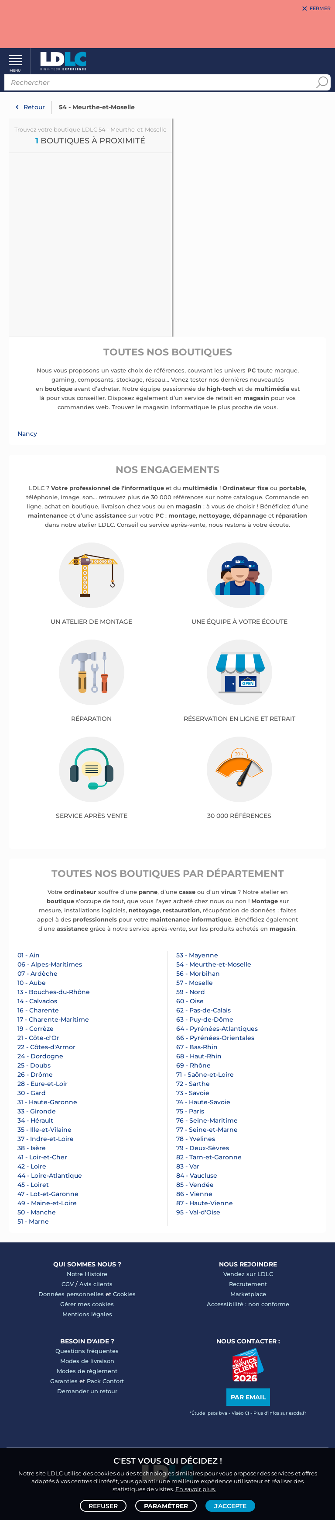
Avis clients (96, 1283)
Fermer (320, 8)
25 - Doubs (34, 1065)
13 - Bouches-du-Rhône (53, 992)
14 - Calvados (37, 1001)
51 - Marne (33, 1221)
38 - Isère (31, 1148)
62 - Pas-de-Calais (203, 1010)
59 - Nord (190, 992)
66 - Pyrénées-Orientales (215, 1038)
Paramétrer (166, 1505)
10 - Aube (31, 983)
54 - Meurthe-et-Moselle (213, 964)
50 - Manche (36, 1212)
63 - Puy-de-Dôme (204, 1019)
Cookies (124, 1293)
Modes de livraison (87, 1360)
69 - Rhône (193, 1065)
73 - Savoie (192, 1093)
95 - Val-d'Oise (198, 1212)
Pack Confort (105, 1380)
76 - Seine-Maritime (207, 1120)
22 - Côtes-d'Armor (46, 1047)
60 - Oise (190, 1001)
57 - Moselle (194, 983)
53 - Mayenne (197, 955)
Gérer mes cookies (87, 1304)
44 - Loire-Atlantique (49, 1175)
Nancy (27, 434)
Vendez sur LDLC (248, 1273)
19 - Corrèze (35, 1029)
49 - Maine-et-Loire (47, 1203)
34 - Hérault (35, 1120)
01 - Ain (28, 955)
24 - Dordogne (40, 1056)
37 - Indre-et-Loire (45, 1139)
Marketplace (248, 1293)
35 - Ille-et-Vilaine (44, 1130)
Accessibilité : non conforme (248, 1304)
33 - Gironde (36, 1111)
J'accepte (230, 1505)
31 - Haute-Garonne (47, 1102)
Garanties (64, 1380)
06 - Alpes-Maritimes (49, 964)
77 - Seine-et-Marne (207, 1130)
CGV (68, 1283)
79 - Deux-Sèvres (202, 1148)
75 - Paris (190, 1111)
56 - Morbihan (198, 973)
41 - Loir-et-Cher (42, 1157)
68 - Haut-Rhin (199, 1056)
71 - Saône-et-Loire (205, 1074)
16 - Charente (38, 1010)
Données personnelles (71, 1293)
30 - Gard (31, 1093)
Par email (248, 1397)
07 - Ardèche (37, 973)
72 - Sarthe (193, 1084)
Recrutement (248, 1283)
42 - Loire (31, 1166)
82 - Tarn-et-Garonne (209, 1157)
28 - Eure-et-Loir (42, 1084)
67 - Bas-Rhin (197, 1047)
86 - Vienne (194, 1194)
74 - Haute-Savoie (203, 1102)
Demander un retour (87, 1391)
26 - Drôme (35, 1074)
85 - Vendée (195, 1185)
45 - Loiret (33, 1185)
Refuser (103, 1505)
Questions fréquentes (87, 1350)
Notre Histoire (87, 1273)
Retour (34, 107)
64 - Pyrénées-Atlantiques (217, 1029)
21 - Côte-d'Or (38, 1038)
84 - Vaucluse (196, 1175)
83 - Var (187, 1166)
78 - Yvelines (195, 1139)
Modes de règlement (87, 1370)
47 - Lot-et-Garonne (48, 1194)
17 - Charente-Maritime (53, 1019)
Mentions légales (87, 1314)
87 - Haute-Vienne (204, 1203)
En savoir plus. (195, 1487)
